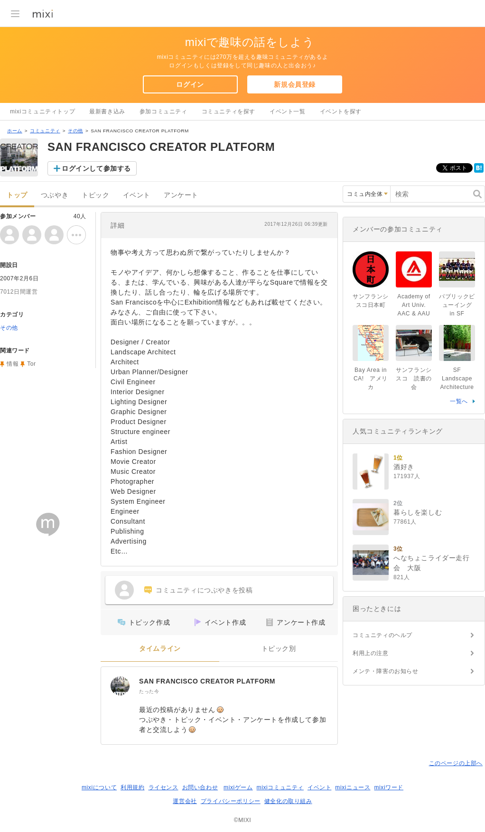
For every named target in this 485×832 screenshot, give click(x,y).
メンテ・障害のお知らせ (386, 671)
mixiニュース (352, 787)
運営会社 (184, 801)
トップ (17, 195)
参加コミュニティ (163, 111)
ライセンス (163, 787)
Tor (31, 364)
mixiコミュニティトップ (42, 111)
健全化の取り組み (288, 801)
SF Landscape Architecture (457, 378)
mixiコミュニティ (280, 787)
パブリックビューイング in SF (457, 305)
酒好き (403, 467)
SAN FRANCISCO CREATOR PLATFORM (207, 681)
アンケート (181, 195)
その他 (75, 130)
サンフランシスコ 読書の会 (414, 378)
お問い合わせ (200, 787)
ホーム (14, 130)
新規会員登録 (295, 84)
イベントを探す (341, 111)
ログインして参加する (96, 168)
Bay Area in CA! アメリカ (371, 378)
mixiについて (99, 787)
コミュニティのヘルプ (382, 635)
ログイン (190, 84)
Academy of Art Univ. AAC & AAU (413, 305)
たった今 (149, 691)
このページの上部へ (456, 763)
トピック (95, 195)
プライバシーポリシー (231, 801)
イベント (136, 195)
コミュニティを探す (228, 111)
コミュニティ (45, 130)
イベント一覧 (288, 111)
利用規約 (132, 787)
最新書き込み (107, 111)
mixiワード (388, 787)
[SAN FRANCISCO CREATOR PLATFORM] (120, 685)
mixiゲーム (238, 787)
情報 (13, 364)
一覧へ (459, 401)
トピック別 (278, 648)
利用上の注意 (371, 653)
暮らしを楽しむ (417, 512)
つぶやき (54, 195)
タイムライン (160, 648)
